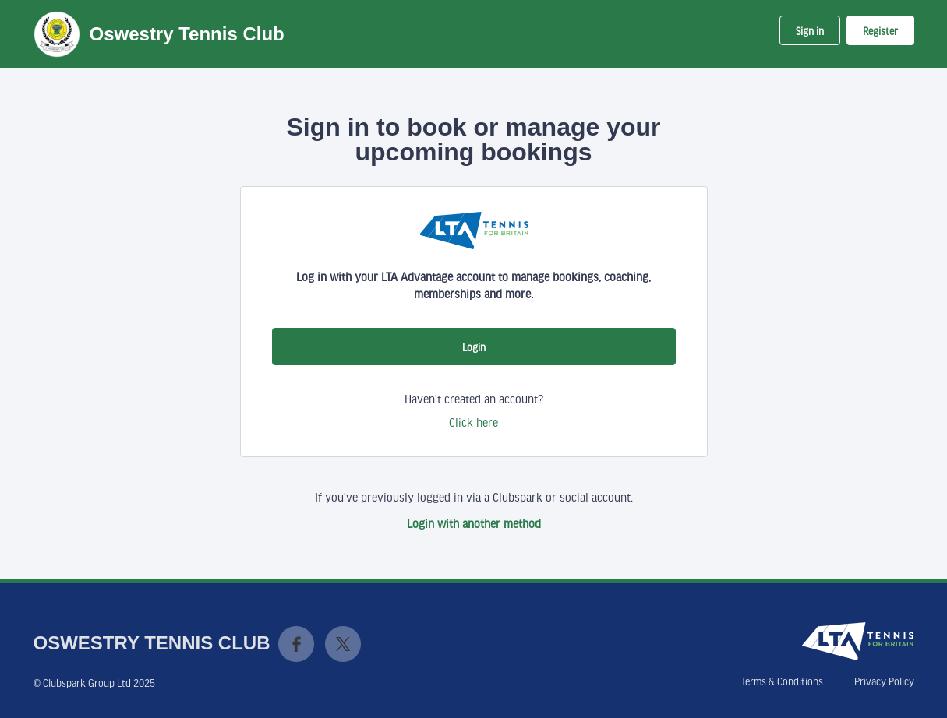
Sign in (810, 31)
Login (474, 347)
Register (880, 31)
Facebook (296, 644)
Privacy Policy (884, 681)
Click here (473, 422)
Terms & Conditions (782, 681)
